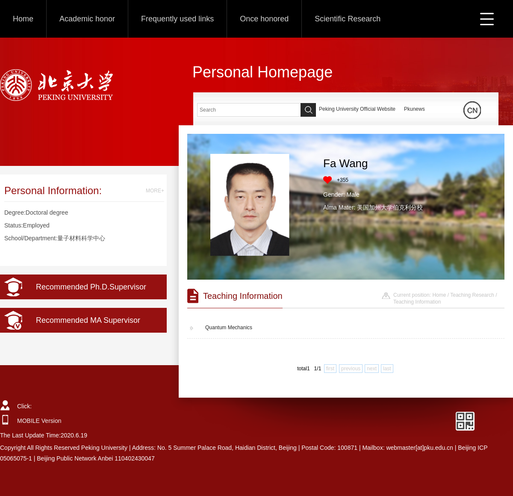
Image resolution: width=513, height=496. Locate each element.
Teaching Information (417, 302)
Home (23, 19)
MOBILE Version (39, 420)
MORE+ (155, 191)
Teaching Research (472, 295)
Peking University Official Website (357, 109)
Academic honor (87, 19)
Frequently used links (177, 19)
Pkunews (414, 109)
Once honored (264, 19)
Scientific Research (347, 19)
